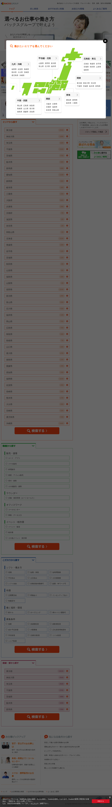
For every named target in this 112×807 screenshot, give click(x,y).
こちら (34, 803)
